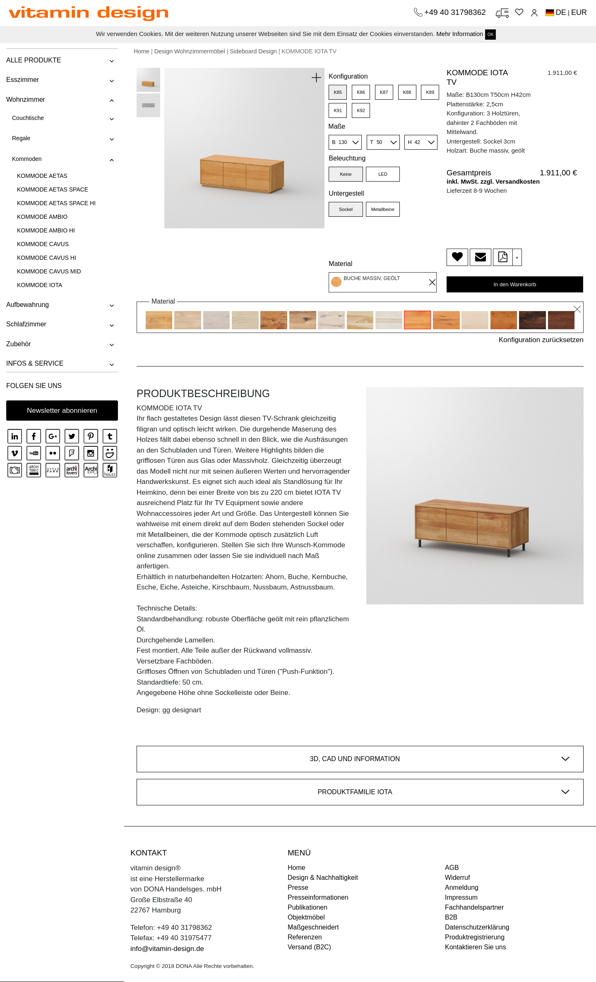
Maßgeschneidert (313, 927)
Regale (21, 138)
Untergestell (346, 193)
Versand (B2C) (309, 947)
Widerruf (457, 877)
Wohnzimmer (25, 99)
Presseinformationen (318, 897)
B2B (451, 917)
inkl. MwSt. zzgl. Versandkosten (493, 181)
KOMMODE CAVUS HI (46, 257)
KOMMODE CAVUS (43, 244)
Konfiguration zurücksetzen (541, 340)
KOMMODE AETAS (42, 175)
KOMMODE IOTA (39, 285)
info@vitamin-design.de (167, 949)
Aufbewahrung (27, 304)
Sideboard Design (253, 51)
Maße (336, 126)
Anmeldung (461, 887)
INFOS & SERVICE (34, 363)
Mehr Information (459, 33)
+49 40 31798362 (456, 12)
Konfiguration (348, 76)
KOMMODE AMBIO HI (46, 230)
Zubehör (18, 343)
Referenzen (305, 937)
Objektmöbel (306, 917)
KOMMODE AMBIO (42, 216)
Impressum (461, 897)
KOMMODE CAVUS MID (49, 271)
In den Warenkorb (515, 284)
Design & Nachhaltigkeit (323, 877)
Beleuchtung (347, 158)
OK (490, 34)
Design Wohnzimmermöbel (189, 51)
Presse (298, 887)
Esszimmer (22, 79)
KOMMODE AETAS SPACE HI (56, 203)
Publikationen (307, 907)
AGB (452, 867)
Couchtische (28, 118)
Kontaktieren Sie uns (475, 947)
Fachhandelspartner (474, 907)
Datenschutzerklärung (477, 927)
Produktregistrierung (475, 937)
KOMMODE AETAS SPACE (52, 189)
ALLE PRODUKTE (33, 60)
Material (340, 263)
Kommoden (27, 159)
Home (141, 51)
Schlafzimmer (26, 324)
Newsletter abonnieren (62, 410)
